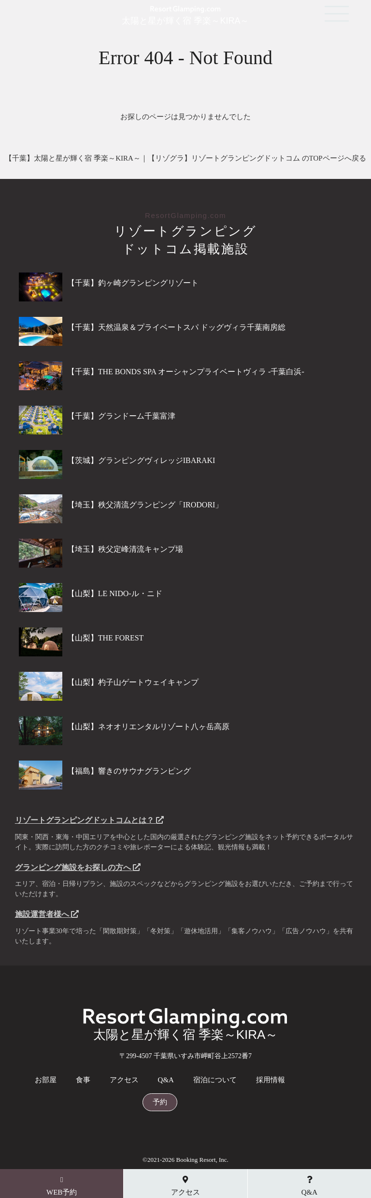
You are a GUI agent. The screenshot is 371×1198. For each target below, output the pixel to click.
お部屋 (46, 1080)
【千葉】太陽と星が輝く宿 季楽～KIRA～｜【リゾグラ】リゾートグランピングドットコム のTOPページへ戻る (185, 158)
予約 (160, 1102)
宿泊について (215, 1080)
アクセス (124, 1080)
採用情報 (270, 1080)
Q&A (166, 1080)
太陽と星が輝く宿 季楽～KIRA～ (185, 16)
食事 (83, 1080)
